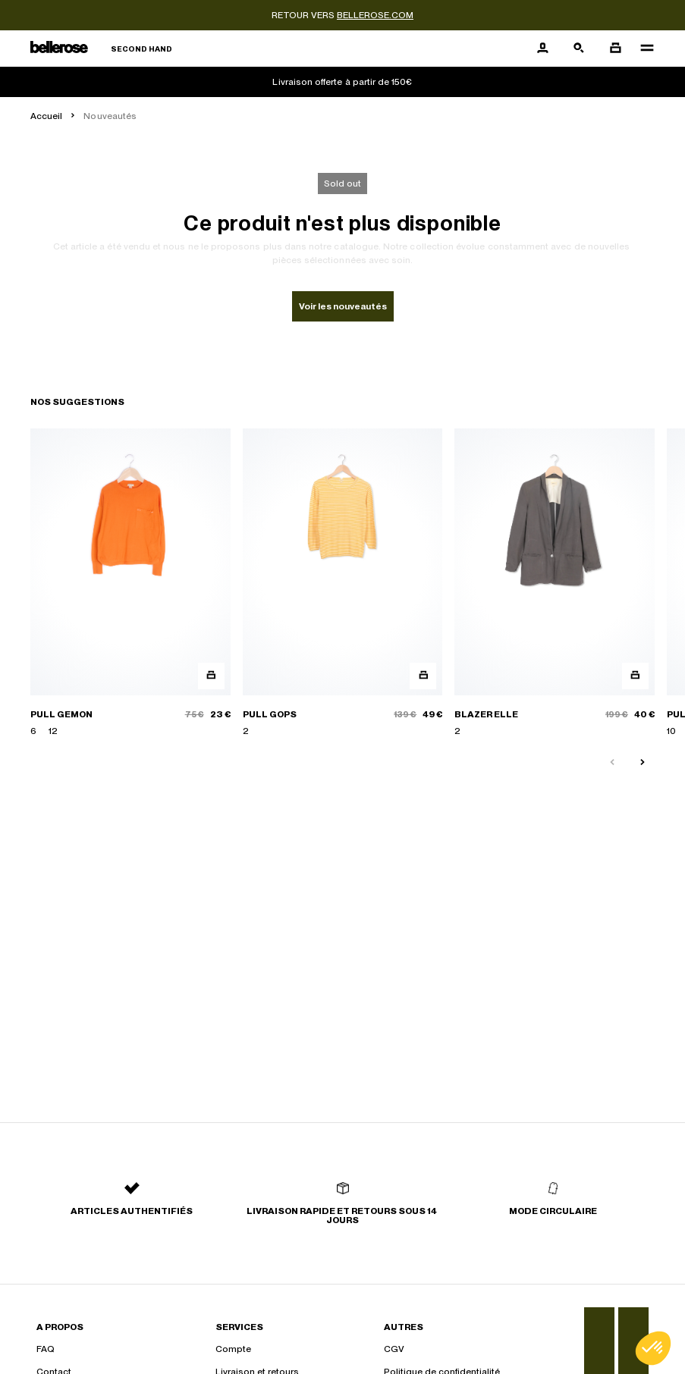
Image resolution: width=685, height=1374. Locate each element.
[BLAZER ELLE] (554, 583)
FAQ (45, 1349)
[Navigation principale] (642, 48)
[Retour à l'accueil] (101, 49)
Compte (233, 1349)
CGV (394, 1349)
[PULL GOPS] (343, 583)
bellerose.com (375, 15)
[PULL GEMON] (130, 583)
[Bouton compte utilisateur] (542, 48)
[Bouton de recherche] (579, 48)
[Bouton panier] (615, 48)
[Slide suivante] (642, 763)
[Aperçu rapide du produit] (211, 676)
